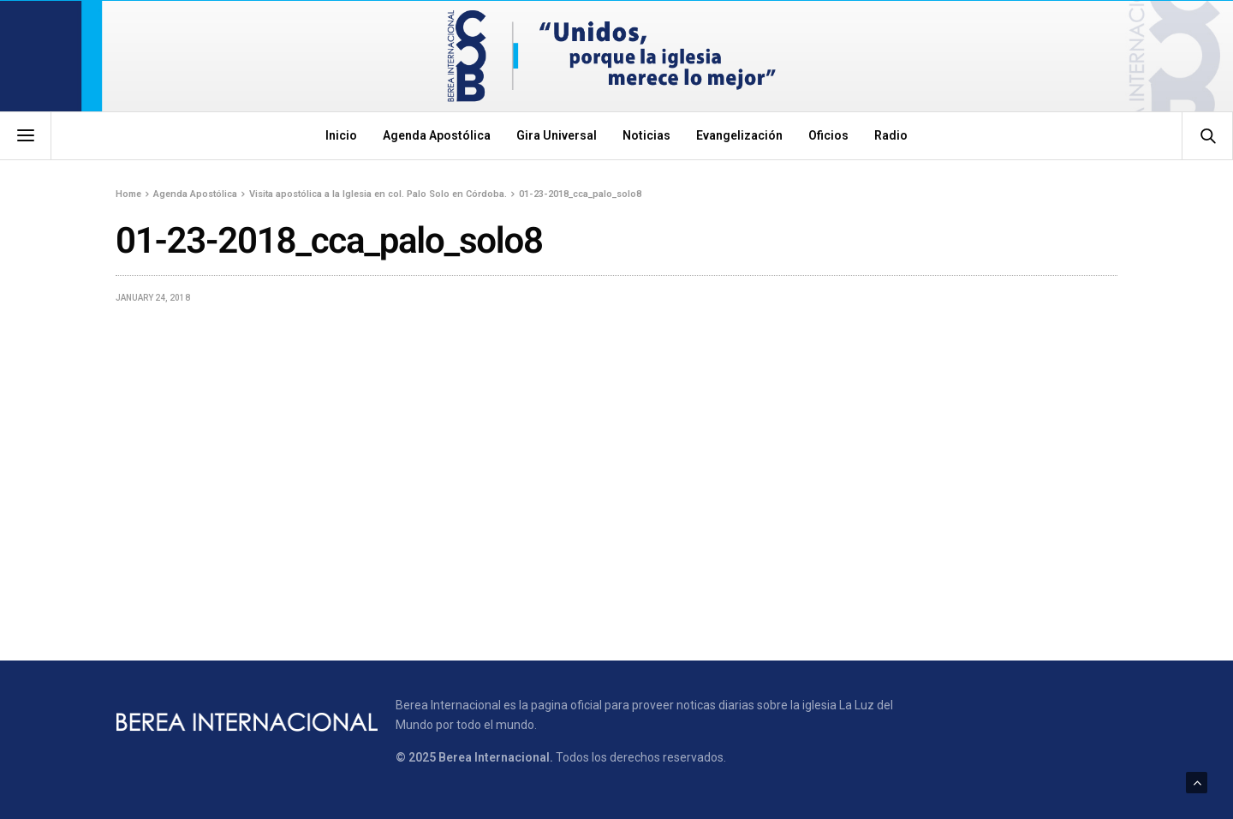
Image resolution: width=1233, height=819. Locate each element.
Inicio (341, 135)
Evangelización (739, 135)
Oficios (828, 135)
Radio (891, 135)
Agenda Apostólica (437, 135)
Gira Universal (556, 135)
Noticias (646, 135)
